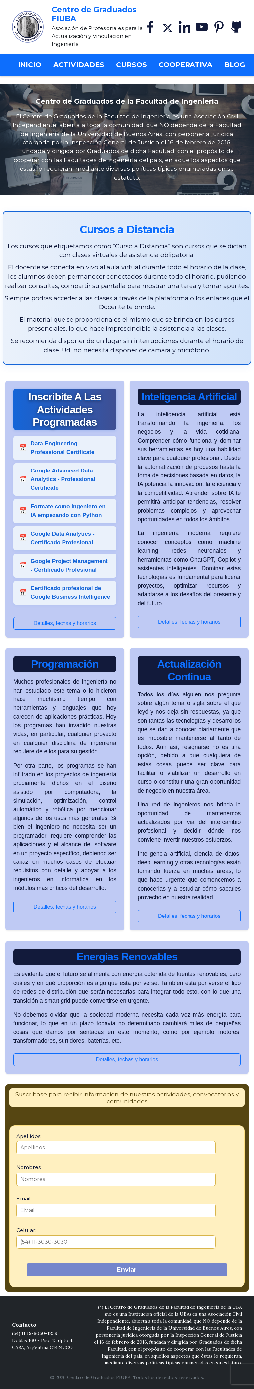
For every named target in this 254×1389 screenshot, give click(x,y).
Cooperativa (185, 64)
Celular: (26, 1230)
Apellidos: (28, 1136)
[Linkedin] (184, 27)
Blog (234, 64)
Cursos (131, 64)
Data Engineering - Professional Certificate (62, 447)
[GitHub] (236, 27)
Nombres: (29, 1167)
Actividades (78, 64)
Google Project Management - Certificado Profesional (68, 565)
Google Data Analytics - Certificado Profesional (62, 538)
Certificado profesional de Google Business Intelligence (70, 592)
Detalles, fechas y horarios (65, 623)
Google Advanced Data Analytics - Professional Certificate (62, 479)
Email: (24, 1198)
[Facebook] (150, 27)
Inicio (32, 64)
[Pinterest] (219, 27)
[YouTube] (202, 27)
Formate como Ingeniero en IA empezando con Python (67, 510)
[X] (167, 27)
